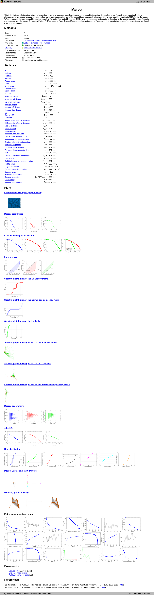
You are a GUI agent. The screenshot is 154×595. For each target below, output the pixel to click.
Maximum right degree (13, 102)
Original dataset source (18, 573)
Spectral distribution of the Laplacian (22, 321)
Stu (49, 594)
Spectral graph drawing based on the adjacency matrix (31, 342)
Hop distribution (12, 449)
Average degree (11, 105)
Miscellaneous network (33, 48)
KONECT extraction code (19, 575)
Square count (10, 91)
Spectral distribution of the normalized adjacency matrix (32, 300)
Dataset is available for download (37, 43)
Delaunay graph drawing (16, 492)
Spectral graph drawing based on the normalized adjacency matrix (37, 385)
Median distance (11, 126)
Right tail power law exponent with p (19, 161)
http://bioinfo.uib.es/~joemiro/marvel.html (40, 40)
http (121, 585)
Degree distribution (13, 214)
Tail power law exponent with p (17, 150)
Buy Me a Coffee (143, 2)
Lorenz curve (10, 257)
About (138, 594)
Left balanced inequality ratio (16, 136)
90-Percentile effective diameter (17, 123)
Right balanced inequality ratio (17, 139)
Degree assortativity (12, 167)
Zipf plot (8, 427)
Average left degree (12, 107)
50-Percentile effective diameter (17, 120)
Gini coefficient (10, 131)
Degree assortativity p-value (16, 169)
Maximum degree (11, 96)
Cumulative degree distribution (19, 235)
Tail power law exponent (14, 147)
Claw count (9, 83)
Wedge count (10, 81)
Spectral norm (10, 172)
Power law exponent (13, 145)
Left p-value (9, 158)
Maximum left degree (13, 99)
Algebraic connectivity (13, 174)
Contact (146, 594)
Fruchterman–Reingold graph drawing (23, 192)
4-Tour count (10, 94)
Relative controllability (13, 182)
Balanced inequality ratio (14, 134)
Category (8, 48)
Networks (18, 2)
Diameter (8, 118)
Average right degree (13, 110)
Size (6, 70)
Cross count (9, 86)
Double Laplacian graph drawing (20, 471)
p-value (7, 153)
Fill (6, 113)
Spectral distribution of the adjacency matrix (26, 279)
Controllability (10, 180)
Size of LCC (9, 115)
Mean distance (10, 129)
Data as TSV (14, 571)
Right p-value (10, 164)
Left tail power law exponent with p (18, 155)
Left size (8, 73)
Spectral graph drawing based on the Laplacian (27, 363)
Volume (8, 79)
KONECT (8, 2)
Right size (8, 76)
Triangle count (10, 88)
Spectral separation (12, 177)
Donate (132, 594)
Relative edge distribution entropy (18, 142)
